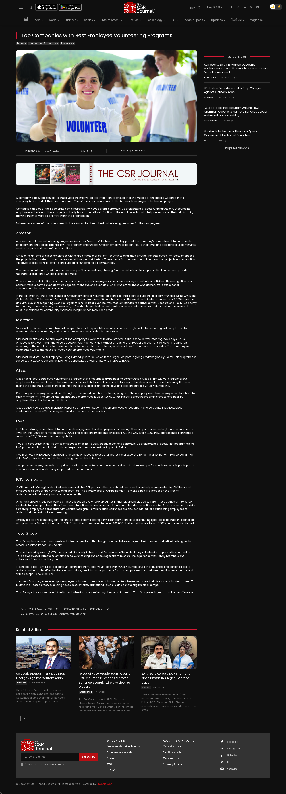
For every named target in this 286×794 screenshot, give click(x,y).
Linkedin (232, 755)
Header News (67, 43)
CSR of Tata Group (46, 613)
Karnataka (210, 77)
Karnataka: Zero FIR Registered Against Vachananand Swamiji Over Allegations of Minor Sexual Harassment (236, 68)
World (207, 140)
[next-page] (24, 718)
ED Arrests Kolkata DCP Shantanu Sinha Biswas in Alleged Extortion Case (165, 678)
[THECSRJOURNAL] (139, 7)
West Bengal (86, 692)
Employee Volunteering (72, 613)
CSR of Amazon (37, 609)
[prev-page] (18, 718)
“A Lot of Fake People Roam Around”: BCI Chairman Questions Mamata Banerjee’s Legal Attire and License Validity (106, 680)
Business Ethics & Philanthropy (43, 43)
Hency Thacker (51, 151)
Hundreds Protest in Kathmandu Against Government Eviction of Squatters (231, 133)
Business (21, 43)
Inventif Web (105, 784)
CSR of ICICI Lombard (76, 609)
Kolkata (146, 687)
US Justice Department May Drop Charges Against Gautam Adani (40, 675)
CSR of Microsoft (100, 609)
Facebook (233, 742)
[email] (50, 757)
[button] (30, 7)
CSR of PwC (27, 613)
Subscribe (88, 756)
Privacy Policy (57, 764)
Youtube (232, 769)
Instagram (233, 748)
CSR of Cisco (55, 609)
